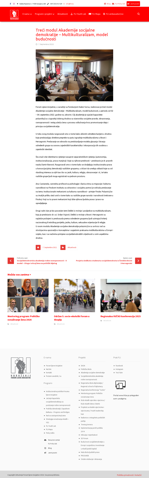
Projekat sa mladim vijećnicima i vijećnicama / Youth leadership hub (92, 410)
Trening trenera (87, 424)
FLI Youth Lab (51, 425)
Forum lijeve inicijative (54, 366)
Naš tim (48, 369)
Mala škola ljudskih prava (90, 451)
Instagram (119, 369)
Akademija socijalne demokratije (93, 373)
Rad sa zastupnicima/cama (56, 415)
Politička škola (86, 369)
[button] (10, 4)
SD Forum (84, 437)
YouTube (119, 373)
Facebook (119, 366)
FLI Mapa (49, 429)
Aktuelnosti (72, 248)
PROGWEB (85, 454)
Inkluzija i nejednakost (89, 434)
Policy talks (50, 432)
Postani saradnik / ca (53, 376)
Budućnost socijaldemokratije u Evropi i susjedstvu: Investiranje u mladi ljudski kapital (92, 444)
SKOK (83, 366)
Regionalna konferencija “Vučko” (93, 390)
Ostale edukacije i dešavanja (91, 458)
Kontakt (49, 373)
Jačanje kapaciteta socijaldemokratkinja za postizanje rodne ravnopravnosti (58, 401)
